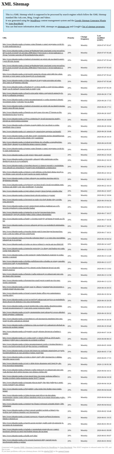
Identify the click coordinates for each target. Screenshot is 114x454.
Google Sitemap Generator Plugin (90, 20)
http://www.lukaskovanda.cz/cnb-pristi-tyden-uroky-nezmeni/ (27, 155)
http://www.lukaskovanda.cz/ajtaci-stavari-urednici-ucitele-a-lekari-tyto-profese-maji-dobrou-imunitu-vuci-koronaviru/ (31, 411)
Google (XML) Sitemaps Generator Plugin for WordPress (35, 447)
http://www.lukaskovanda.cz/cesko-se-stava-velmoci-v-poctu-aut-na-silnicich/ (33, 244)
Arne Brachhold (15, 23)
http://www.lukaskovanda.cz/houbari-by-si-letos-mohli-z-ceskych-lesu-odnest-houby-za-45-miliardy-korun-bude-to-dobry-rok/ (33, 88)
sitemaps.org (63, 26)
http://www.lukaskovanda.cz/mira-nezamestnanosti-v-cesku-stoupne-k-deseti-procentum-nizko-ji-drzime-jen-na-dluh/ (33, 100)
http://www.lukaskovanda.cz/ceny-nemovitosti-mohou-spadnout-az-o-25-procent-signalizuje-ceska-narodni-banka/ (31, 207)
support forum (63, 451)
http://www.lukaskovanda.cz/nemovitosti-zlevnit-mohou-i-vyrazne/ (29, 195)
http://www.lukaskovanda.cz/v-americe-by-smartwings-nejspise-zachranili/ (32, 131)
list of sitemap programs (93, 26)
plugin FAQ (48, 451)
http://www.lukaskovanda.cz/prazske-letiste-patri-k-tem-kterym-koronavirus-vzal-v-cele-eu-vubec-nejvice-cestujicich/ (33, 232)
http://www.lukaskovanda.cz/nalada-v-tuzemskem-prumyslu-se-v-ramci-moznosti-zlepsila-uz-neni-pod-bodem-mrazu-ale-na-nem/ (31, 430)
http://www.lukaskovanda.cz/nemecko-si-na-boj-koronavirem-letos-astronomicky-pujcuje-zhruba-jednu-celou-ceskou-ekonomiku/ (29, 213)
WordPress (35, 20)
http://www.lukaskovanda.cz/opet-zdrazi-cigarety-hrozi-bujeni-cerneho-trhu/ (32, 191)
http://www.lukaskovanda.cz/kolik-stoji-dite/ (20, 435)
